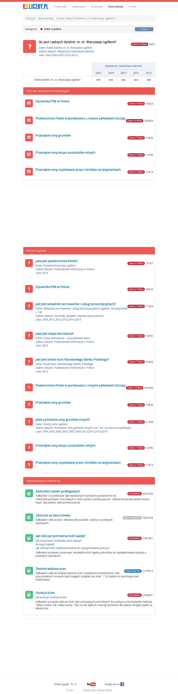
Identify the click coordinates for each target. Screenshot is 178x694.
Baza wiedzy (115, 6)
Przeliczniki (60, 6)
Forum (132, 6)
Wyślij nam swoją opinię (97, 690)
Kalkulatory (78, 6)
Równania (97, 6)
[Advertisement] (89, 213)
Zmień (144, 29)
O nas (69, 690)
